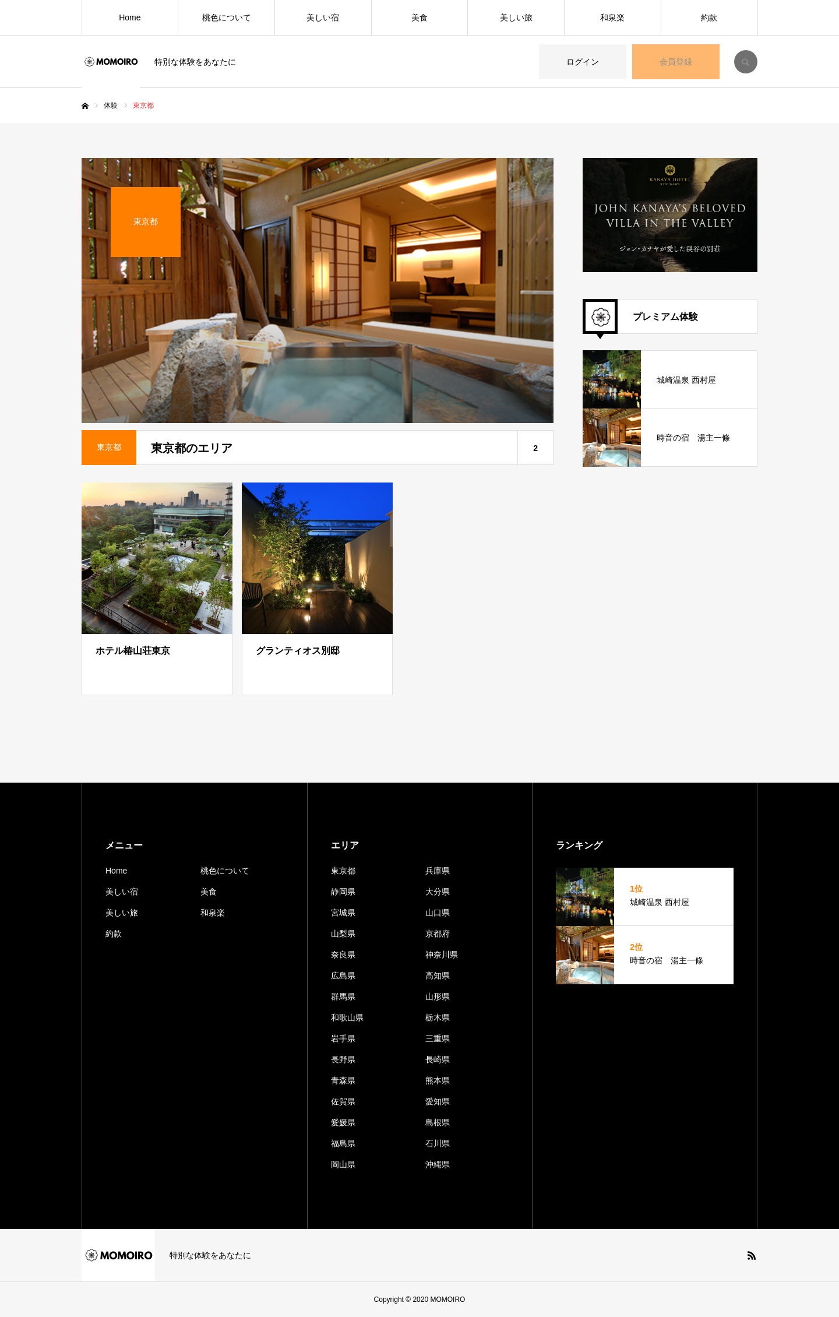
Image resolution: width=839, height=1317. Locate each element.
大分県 (437, 891)
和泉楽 (612, 17)
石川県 (437, 1143)
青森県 (343, 1080)
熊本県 (437, 1080)
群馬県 (343, 996)
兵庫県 (437, 870)
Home (129, 17)
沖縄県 (437, 1164)
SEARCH (745, 61)
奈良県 (343, 954)
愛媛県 (343, 1122)
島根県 (437, 1122)
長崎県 (437, 1059)
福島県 (343, 1143)
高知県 (437, 975)
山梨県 (343, 933)
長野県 (343, 1059)
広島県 (343, 975)
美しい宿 (322, 17)
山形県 (437, 996)
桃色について (226, 17)
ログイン (582, 61)
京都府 (437, 933)
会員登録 (676, 61)
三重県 (437, 1038)
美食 (419, 17)
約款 (709, 17)
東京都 (343, 870)
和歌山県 (347, 1017)
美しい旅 (516, 17)
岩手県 (343, 1038)
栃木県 (437, 1017)
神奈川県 (441, 954)
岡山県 (343, 1164)
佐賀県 (343, 1101)
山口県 (437, 912)
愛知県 (437, 1101)
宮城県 (343, 912)
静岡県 (343, 891)
